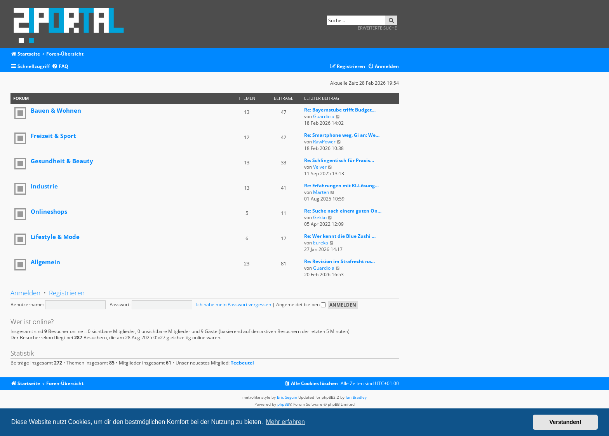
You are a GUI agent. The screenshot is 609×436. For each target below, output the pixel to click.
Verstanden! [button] (565, 422)
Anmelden (25, 292)
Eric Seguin (287, 397)
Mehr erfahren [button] (285, 422)
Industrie (44, 186)
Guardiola (323, 116)
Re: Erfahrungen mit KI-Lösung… (341, 185)
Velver (320, 167)
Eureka (320, 242)
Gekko (320, 217)
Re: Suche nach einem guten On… (342, 211)
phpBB (283, 404)
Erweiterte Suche (377, 28)
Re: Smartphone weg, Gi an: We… (341, 135)
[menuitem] (60, 66)
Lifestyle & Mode (55, 237)
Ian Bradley (356, 397)
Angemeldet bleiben (301, 304)
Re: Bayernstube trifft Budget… (340, 109)
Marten (321, 192)
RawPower (324, 141)
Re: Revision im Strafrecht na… (339, 261)
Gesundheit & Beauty (62, 161)
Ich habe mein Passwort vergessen (233, 304)
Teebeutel (242, 363)
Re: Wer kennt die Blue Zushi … (340, 236)
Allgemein (45, 262)
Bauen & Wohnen (56, 110)
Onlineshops (49, 211)
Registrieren (67, 292)
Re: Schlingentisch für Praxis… (339, 160)
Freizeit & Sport (53, 136)
